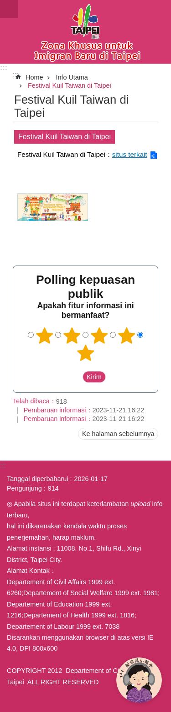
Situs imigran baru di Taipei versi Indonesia (85, 32)
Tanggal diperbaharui (37, 478)
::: (3, 67)
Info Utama (72, 77)
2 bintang (72, 335)
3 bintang (99, 335)
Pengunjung (24, 488)
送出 (74, 377)
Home (34, 77)
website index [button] (9, 9)
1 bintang (44, 335)
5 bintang (85, 352)
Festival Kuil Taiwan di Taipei (69, 85)
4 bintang (126, 335)
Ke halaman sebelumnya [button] (118, 433)
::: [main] (16, 75)
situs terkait (129, 154)
